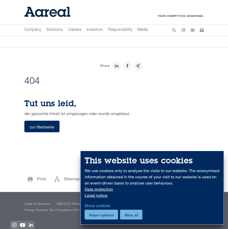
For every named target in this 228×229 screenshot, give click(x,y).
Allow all (131, 215)
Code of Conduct (37, 203)
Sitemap (72, 180)
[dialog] (152, 188)
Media (142, 30)
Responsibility (120, 30)
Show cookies (97, 205)
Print (41, 180)
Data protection (99, 189)
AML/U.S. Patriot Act (71, 203)
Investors (95, 30)
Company (32, 30)
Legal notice (96, 195)
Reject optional (101, 215)
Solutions (54, 30)
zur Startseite (42, 126)
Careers (75, 30)
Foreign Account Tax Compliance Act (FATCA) (57, 210)
